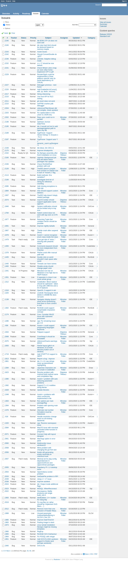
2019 (7, 502)
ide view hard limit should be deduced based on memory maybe (46, 47)
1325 (7, 293)
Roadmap (26, 14)
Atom (87, 554)
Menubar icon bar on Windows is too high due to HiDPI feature (47, 273)
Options (7, 28)
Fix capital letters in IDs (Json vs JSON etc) (46, 114)
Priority (33, 38)
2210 (7, 104)
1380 (7, 379)
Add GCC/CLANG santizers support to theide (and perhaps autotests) (47, 541)
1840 (7, 206)
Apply (6, 33)
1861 (7, 361)
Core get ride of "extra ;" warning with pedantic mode (46, 242)
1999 (7, 513)
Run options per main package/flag (45, 402)
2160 (7, 158)
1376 (7, 410)
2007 (7, 459)
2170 (7, 150)
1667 (7, 230)
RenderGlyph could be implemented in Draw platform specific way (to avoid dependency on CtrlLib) (46, 78)
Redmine (57, 559)
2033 (7, 476)
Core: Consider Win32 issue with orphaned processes (45, 316)
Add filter (75, 25)
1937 (7, 195)
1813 (7, 359)
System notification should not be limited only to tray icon (47, 208)
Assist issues (42, 52)
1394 (7, 368)
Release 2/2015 (106, 34)
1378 (7, 253)
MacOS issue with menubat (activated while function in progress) (47, 430)
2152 (7, 153)
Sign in (124, 1)
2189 (7, 133)
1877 (7, 219)
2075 (7, 341)
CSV (91, 554)
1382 (7, 385)
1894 (7, 191)
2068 (7, 337)
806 (6, 326)
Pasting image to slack (45, 522)
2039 (7, 479)
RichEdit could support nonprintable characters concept (46, 310)
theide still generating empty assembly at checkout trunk (45, 454)
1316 (7, 290)
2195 (7, 126)
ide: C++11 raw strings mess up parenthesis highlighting (45, 363)
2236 (7, 59)
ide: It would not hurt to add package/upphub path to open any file (47, 128)
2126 (7, 169)
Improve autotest (43, 482)
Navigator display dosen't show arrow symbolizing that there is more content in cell (46, 302)
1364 (7, 406)
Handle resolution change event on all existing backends (46, 419)
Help (13, 1)
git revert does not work (46, 101)
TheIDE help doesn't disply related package (47, 196)
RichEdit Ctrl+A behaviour (47, 534)
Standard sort (105, 36)
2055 (7, 467)
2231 (7, 68)
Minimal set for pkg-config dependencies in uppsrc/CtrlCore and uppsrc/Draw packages (47, 462)
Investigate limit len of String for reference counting (45, 182)
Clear (13, 33)
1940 (7, 546)
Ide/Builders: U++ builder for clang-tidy (46, 499)
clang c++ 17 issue (44, 479)
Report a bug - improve (46, 359)
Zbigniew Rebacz (63, 154)
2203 (7, 113)
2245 (7, 45)
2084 (7, 428)
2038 (7, 482)
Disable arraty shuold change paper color (45, 267)
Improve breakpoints (45, 150)
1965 (7, 534)
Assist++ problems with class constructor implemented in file (46, 396)
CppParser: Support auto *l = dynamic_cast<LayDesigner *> (47, 142)
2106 (7, 180)
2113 (7, 175)
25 (28, 551)
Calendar (45, 14)
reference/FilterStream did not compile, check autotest (47, 109)
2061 (7, 439)
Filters (7, 22)
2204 (7, 108)
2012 (7, 509)
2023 (7, 489)
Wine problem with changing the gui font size (46, 449)
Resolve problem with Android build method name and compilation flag (47, 374)
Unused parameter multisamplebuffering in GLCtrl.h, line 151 (46, 515)
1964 (7, 537)
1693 (7, 346)
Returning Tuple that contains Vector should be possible (47, 221)
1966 (7, 531)
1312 (7, 282)
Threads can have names (46, 264)
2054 (7, 472)
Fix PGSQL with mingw (46, 537)
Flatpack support (43, 332)
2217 (7, 94)
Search (98, 5)
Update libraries (43, 390)
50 (30, 551)
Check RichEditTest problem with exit (44, 165)
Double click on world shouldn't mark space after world (47, 259)
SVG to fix (41, 546)
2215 (7, 97)
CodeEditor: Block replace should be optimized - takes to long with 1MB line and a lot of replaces (47, 285)
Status (7, 25)
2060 (7, 443)
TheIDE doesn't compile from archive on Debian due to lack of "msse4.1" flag (47, 171)
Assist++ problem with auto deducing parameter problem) (47, 381)
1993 (7, 498)
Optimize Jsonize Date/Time (43, 123)
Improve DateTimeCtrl (45, 520)
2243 (7, 52)
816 (6, 417)
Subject (48, 38)
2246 (7, 41)
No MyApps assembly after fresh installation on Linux (47, 154)
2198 (7, 122)
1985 (7, 520)
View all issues (105, 22)
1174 (7, 314)
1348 (7, 394)
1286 (7, 321)
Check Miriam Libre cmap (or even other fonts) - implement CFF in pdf (46, 70)
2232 (7, 63)
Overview (6, 14)
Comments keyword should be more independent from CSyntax (47, 248)
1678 (7, 235)
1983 (7, 522)
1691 (7, 226)
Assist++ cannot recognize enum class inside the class (47, 236)
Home (3, 1)
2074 (7, 200)
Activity (16, 14)
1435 (7, 257)
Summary (103, 24)
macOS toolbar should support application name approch (46, 202)
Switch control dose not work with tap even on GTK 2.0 (47, 215)
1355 (7, 246)
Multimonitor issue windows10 (44, 444)
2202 (7, 117)
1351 (7, 277)
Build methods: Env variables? (44, 176)
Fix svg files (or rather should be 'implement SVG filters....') (47, 504)
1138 (7, 299)
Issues (35, 14)
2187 (7, 139)
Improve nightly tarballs (46, 226)
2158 (7, 148)
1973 (7, 525)
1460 (7, 266)
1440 (7, 264)
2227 (7, 85)
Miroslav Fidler (63, 118)
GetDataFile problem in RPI (47, 476)
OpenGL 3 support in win (46, 290)
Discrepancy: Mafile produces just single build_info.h (44, 493)
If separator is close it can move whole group (46, 278)
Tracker (14, 38)
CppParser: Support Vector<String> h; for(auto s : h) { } (47, 135)
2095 (7, 186)
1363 (7, 401)
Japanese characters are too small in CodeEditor (46, 369)
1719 (7, 354)
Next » (9, 551)
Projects (8, 1)
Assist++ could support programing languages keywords (45, 328)
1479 (7, 240)
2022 (7, 491)
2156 (7, 164)
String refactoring (43, 94)
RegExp (40, 531)
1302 (7, 308)
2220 (7, 89)
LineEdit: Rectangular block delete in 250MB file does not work (47, 295)
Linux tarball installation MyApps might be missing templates (47, 527)
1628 (7, 390)
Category (91, 38)
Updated (76, 38)
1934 (7, 332)
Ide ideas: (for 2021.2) (45, 148)
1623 (7, 372)
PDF (95, 554)
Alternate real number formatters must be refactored (45, 412)
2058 (7, 448)
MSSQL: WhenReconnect (47, 489)
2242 (7, 54)
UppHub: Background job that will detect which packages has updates (46, 160)
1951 (7, 539)
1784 (7, 213)
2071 (7, 434)
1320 (7, 423)
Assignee (64, 38)
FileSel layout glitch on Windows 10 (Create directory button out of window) (45, 349)
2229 (7, 74)
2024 (7, 484)
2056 (7, 452)
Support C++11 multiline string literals (46, 386)
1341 (7, 271)
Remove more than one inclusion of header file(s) (46, 510)
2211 (7, 101)
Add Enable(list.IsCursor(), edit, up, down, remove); (47, 90)
